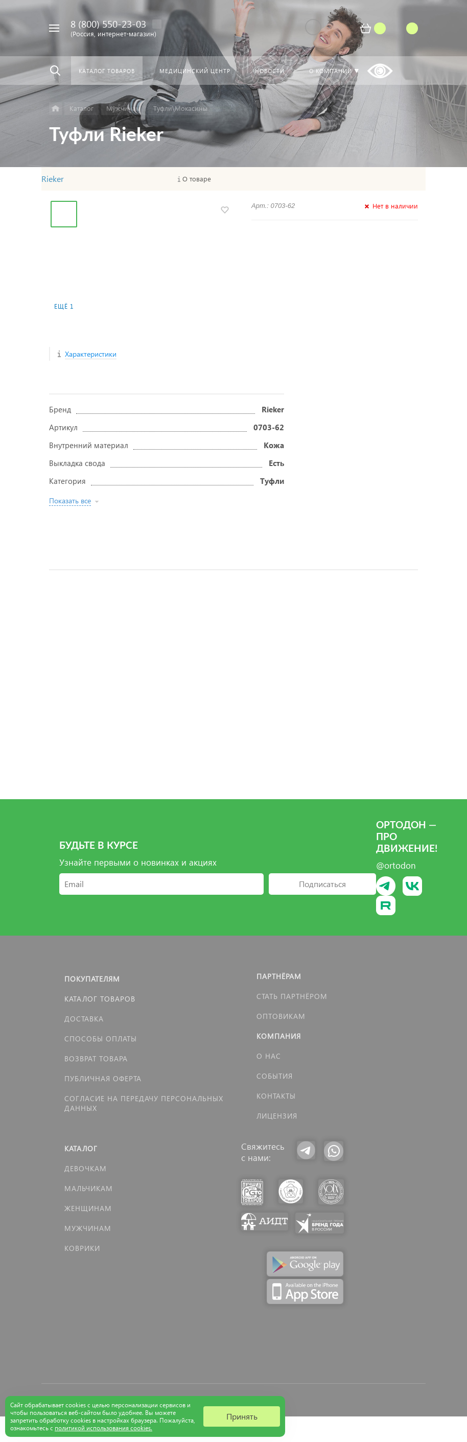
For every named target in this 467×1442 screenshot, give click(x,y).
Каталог (81, 1148)
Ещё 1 (64, 306)
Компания (278, 1036)
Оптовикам (281, 1016)
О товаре (196, 179)
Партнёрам (278, 976)
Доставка (84, 1019)
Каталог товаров (99, 999)
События (274, 1076)
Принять (242, 1416)
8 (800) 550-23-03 (108, 23)
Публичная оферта (103, 1078)
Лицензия (276, 1116)
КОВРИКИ (82, 1248)
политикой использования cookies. (103, 1428)
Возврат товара (96, 1058)
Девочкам (85, 1168)
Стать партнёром (292, 996)
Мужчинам (87, 1228)
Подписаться (322, 883)
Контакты (276, 1096)
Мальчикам (88, 1188)
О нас (268, 1056)
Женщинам (88, 1208)
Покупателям (92, 979)
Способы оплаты (100, 1038)
